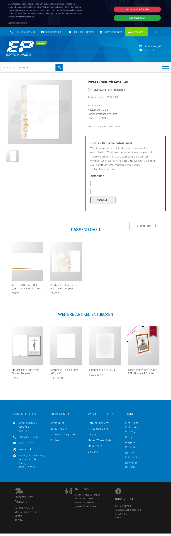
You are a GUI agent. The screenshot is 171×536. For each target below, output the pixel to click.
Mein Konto (95, 446)
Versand (93, 452)
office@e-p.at (25, 443)
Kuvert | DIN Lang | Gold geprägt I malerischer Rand (27, 286)
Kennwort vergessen (63, 434)
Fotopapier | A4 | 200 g (102, 370)
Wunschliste (148, 50)
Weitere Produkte (131, 445)
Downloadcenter (111, 32)
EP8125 (16, 293)
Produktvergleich (151, 46)
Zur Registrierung (104, 169)
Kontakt (55, 440)
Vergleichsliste (97, 434)
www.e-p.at (24, 449)
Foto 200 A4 (96, 374)
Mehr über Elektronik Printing (131, 427)
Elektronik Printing (81, 32)
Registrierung (59, 429)
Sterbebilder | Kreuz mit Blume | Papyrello (25, 371)
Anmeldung (57, 423)
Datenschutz (136, 532)
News (128, 437)
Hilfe (109, 532)
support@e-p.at (53, 32)
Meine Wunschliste (100, 440)
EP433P (54, 293)
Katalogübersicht (99, 423)
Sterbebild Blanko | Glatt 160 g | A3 (64, 371)
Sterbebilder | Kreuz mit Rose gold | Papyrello (64, 286)
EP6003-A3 (56, 378)
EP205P (16, 378)
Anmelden (137, 32)
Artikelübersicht (98, 429)
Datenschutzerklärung (17, 23)
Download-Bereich (132, 465)
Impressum (155, 532)
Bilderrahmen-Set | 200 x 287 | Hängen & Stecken (142, 371)
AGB (121, 532)
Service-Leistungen (132, 455)
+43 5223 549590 (25, 32)
